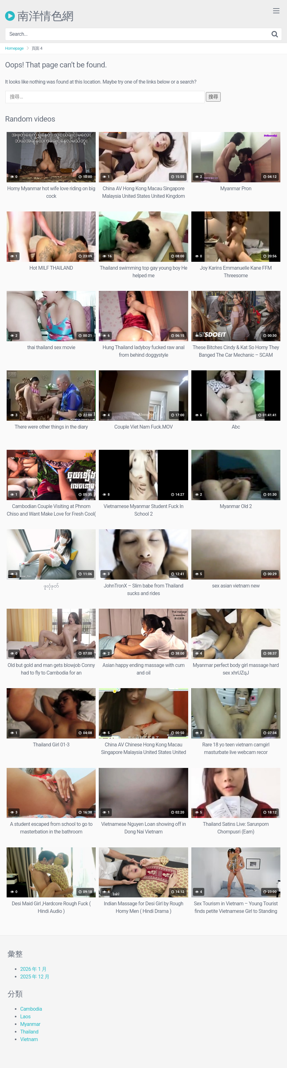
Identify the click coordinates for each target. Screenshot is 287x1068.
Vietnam (29, 1039)
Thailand (29, 1032)
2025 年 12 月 (34, 977)
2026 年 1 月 (33, 969)
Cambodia (31, 1009)
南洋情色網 (39, 16)
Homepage (14, 48)
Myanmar (30, 1024)
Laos (25, 1017)
